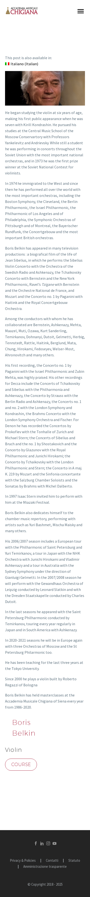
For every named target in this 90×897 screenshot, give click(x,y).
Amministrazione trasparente (45, 866)
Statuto (74, 860)
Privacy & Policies (23, 860)
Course (21, 764)
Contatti (52, 860)
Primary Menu (81, 11)
